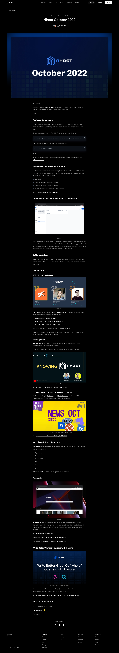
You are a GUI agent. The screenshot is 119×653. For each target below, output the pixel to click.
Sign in (100, 2)
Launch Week (48, 107)
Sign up (108, 2)
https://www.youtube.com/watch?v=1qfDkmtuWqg (51, 387)
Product (43, 2)
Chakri (55, 318)
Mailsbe (37, 324)
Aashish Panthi (55, 324)
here (68, 328)
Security (97, 645)
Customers (69, 2)
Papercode (38, 321)
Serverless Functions (50, 192)
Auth (43, 642)
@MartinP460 (37, 523)
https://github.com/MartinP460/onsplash (53, 537)
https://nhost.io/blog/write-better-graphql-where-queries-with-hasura (57, 595)
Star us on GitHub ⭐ (39, 610)
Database (44, 637)
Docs (50, 2)
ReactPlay (36, 312)
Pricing (77, 2)
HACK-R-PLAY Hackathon (59, 312)
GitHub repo (46, 318)
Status (97, 639)
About (61, 2)
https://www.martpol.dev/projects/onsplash (52, 541)
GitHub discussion (38, 160)
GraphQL (44, 639)
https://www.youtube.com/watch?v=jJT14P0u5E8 (51, 436)
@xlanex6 (50, 396)
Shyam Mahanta (58, 321)
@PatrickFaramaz (62, 396)
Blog (56, 2)
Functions (44, 647)
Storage (44, 645)
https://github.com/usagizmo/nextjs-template (55, 472)
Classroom (38, 318)
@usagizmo (36, 447)
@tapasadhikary (38, 343)
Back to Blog (11, 10)
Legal (96, 642)
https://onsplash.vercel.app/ (44, 533)
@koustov (49, 343)
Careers (80, 642)
